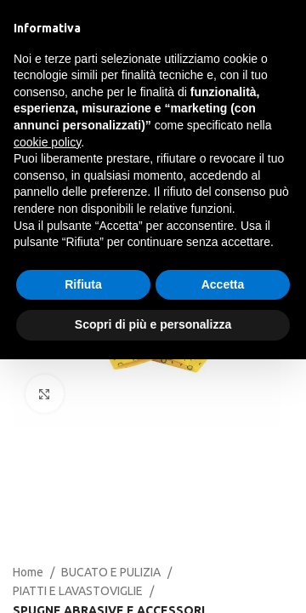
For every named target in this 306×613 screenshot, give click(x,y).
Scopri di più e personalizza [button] (153, 324)
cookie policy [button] (47, 142)
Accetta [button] (223, 284)
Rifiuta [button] (83, 284)
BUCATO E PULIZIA (111, 572)
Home (28, 572)
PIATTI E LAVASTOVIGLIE (78, 591)
